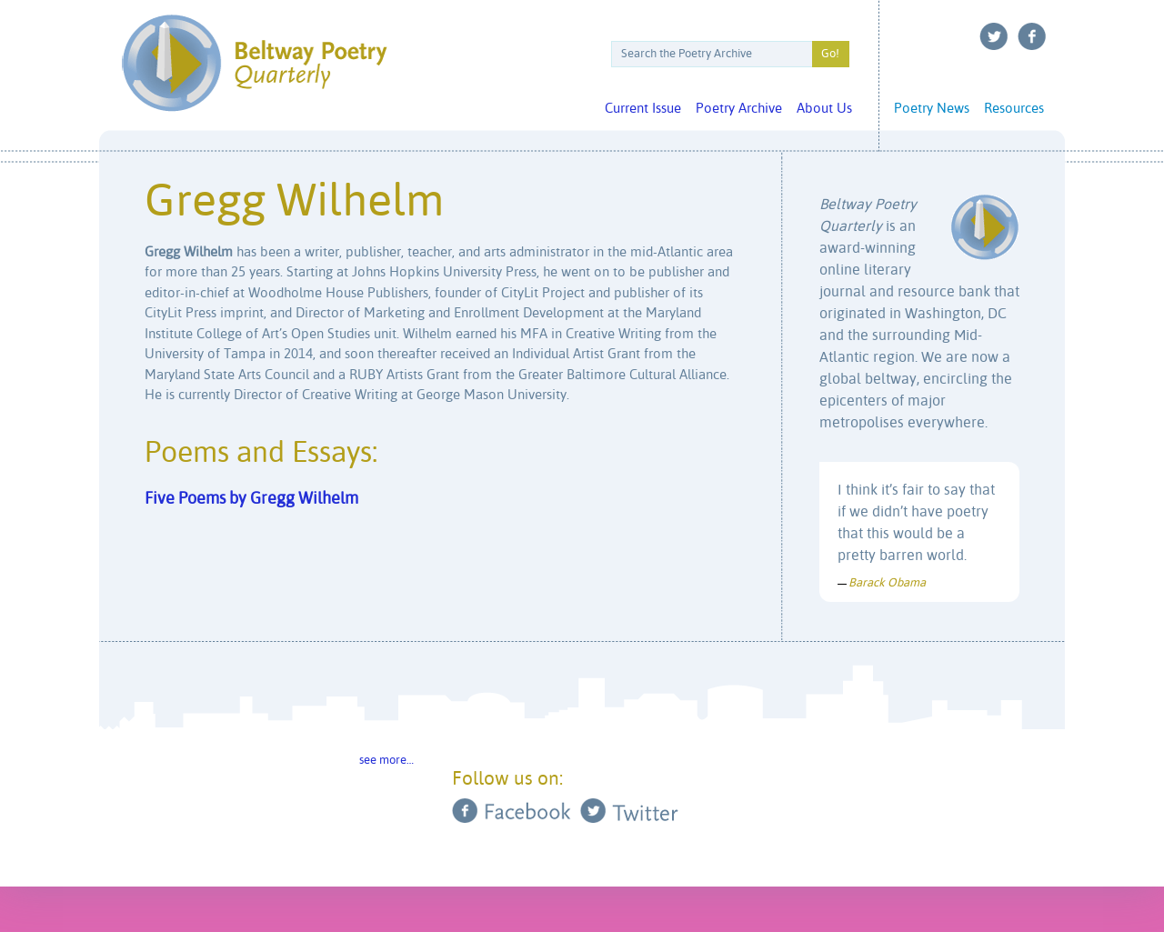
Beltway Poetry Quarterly (254, 63)
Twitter (993, 36)
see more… (386, 761)
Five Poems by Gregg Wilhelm (251, 499)
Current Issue (643, 108)
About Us (824, 108)
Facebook (1032, 36)
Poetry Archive (739, 108)
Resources (1014, 108)
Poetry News (931, 108)
